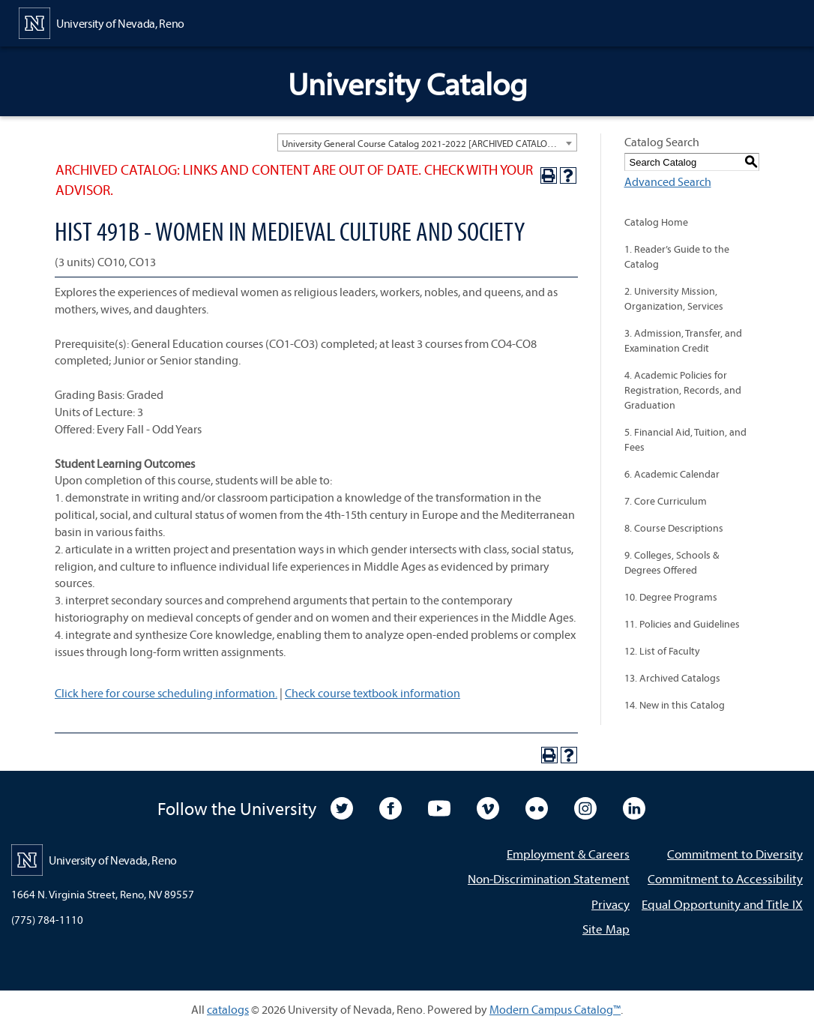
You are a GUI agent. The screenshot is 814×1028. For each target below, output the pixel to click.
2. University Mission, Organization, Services (673, 298)
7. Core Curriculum (665, 501)
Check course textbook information (372, 692)
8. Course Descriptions (673, 528)
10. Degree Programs (670, 597)
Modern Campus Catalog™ (555, 1009)
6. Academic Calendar (672, 474)
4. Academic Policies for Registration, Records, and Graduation (682, 390)
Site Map (606, 929)
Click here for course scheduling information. (166, 692)
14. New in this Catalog (674, 705)
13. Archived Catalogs (672, 678)
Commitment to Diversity (735, 854)
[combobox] (427, 142)
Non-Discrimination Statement (549, 878)
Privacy (610, 904)
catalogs (228, 1009)
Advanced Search (667, 181)
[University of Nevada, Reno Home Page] (101, 21)
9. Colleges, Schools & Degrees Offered (671, 562)
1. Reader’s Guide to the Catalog (676, 256)
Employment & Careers (568, 854)
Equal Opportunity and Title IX (722, 904)
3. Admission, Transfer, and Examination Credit (683, 340)
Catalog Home (656, 222)
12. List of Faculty (662, 651)
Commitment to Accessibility (725, 878)
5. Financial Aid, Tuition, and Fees (685, 439)
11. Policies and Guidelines (682, 624)
